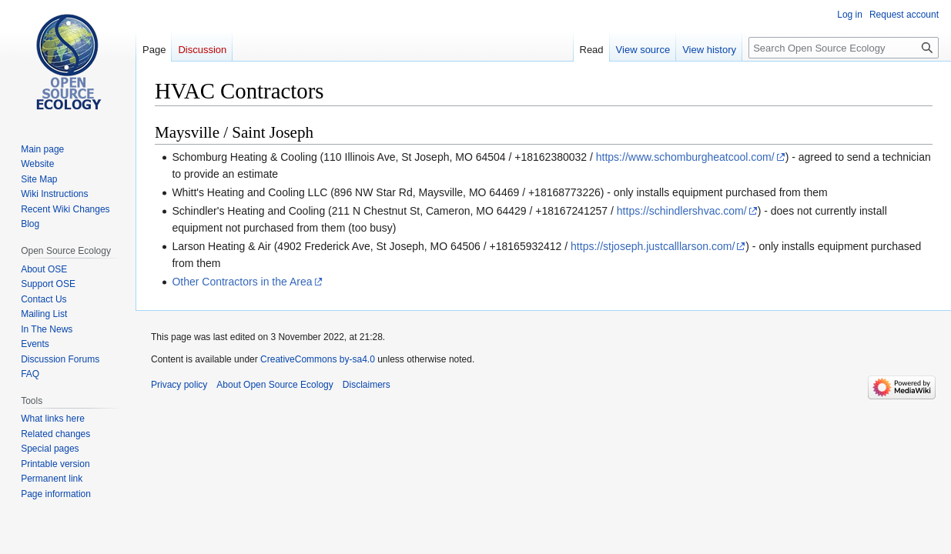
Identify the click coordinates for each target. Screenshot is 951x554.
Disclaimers (366, 384)
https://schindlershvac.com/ (682, 211)
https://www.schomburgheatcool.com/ (685, 157)
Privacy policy (179, 384)
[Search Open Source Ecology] (843, 47)
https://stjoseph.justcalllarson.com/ (653, 246)
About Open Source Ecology (274, 384)
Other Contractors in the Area (242, 281)
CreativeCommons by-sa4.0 (317, 359)
